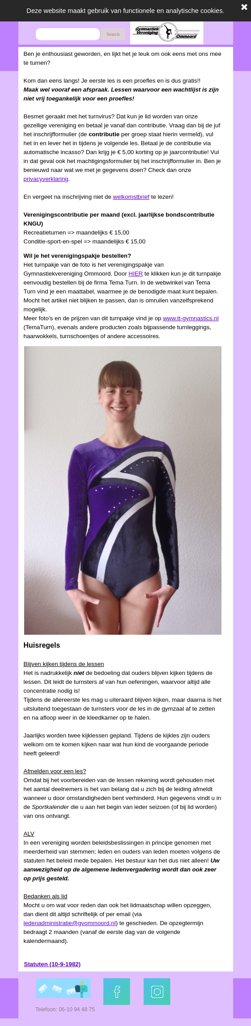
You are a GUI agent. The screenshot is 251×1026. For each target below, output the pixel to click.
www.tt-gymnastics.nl (190, 318)
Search (112, 34)
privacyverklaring (46, 179)
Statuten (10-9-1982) (52, 964)
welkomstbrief (131, 196)
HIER (135, 273)
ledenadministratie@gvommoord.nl (70, 923)
